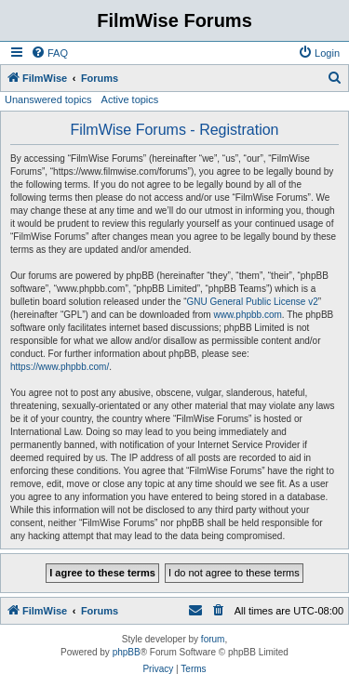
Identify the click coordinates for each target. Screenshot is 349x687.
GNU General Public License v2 (252, 302)
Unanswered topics (48, 99)
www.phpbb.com (247, 315)
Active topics (130, 99)
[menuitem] (49, 53)
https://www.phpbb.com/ (59, 367)
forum (213, 639)
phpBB (127, 652)
